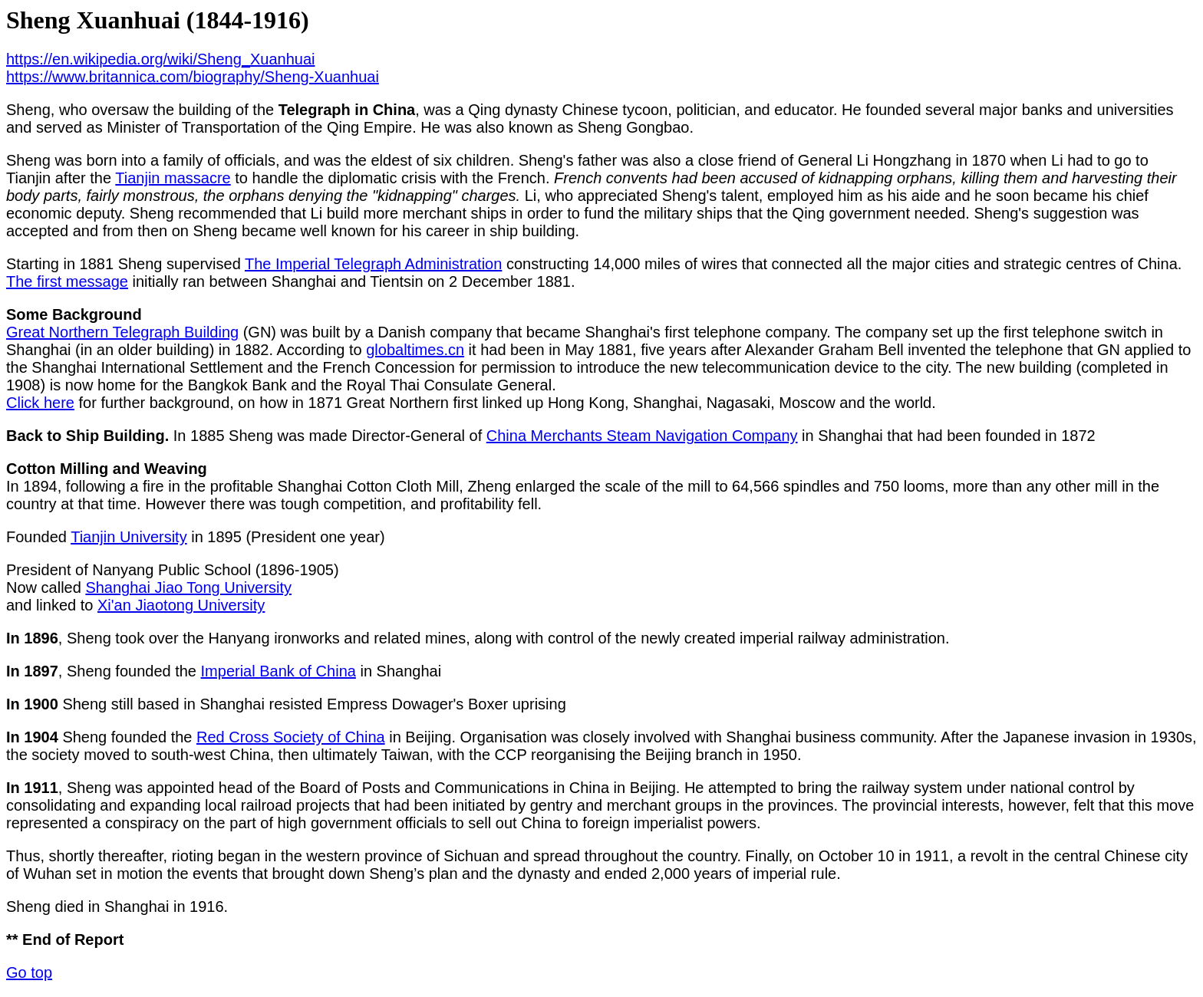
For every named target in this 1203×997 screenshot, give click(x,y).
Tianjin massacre (172, 177)
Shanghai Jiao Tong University (188, 587)
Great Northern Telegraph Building (122, 332)
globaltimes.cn (415, 349)
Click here (40, 402)
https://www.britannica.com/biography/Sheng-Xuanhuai (192, 76)
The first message (67, 281)
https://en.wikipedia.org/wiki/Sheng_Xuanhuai (160, 59)
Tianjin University (129, 536)
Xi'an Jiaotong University (181, 605)
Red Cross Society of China (290, 737)
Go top (29, 972)
